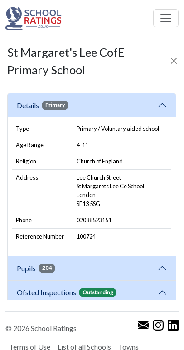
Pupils (36, 268)
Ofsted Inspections (66, 292)
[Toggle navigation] (166, 18)
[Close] (174, 60)
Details (42, 105)
